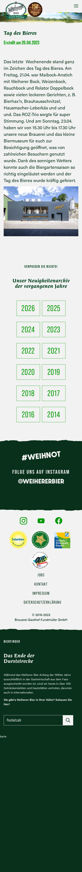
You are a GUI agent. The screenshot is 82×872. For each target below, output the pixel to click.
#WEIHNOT (41, 455)
